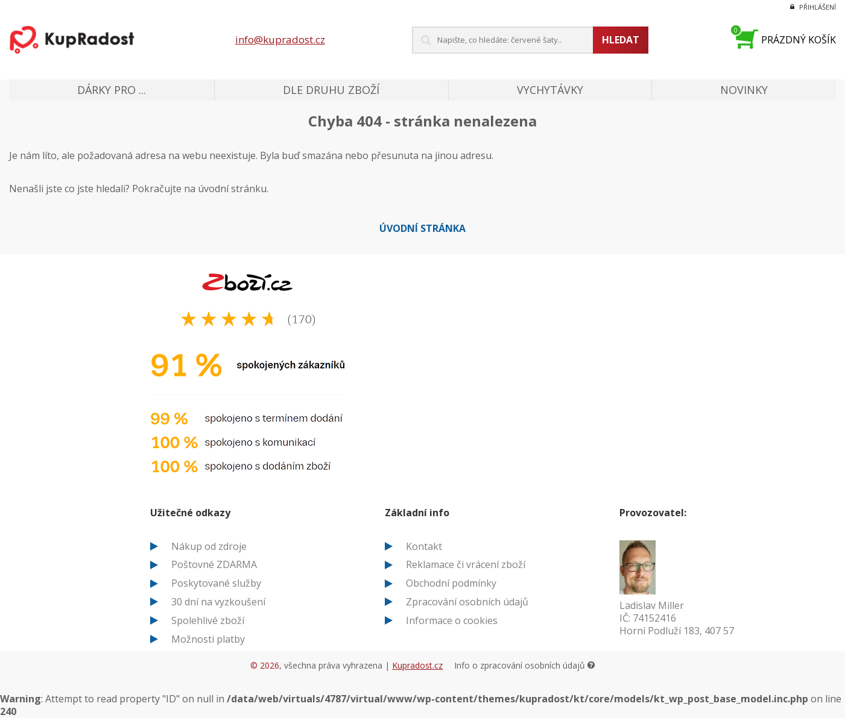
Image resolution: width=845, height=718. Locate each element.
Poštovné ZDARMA (214, 564)
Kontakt (424, 546)
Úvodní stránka (422, 228)
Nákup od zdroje (209, 546)
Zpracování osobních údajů (467, 601)
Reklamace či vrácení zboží (465, 564)
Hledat (620, 39)
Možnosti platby (208, 639)
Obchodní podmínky (451, 583)
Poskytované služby (216, 583)
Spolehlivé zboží (207, 620)
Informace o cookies (452, 620)
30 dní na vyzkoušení (218, 601)
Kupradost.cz (417, 665)
